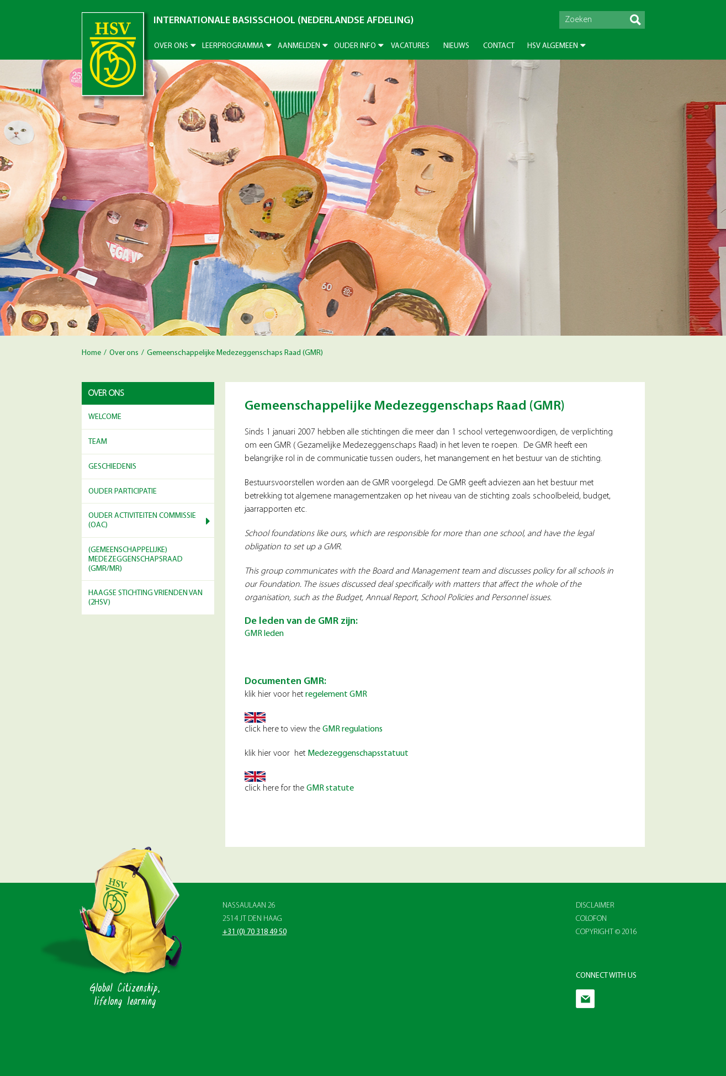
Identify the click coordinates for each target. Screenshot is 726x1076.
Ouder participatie (122, 491)
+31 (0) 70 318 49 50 (254, 932)
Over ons (171, 46)
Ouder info (355, 46)
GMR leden (264, 633)
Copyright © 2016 (606, 932)
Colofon (591, 919)
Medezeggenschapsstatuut (358, 753)
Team (97, 442)
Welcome (104, 417)
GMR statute (330, 788)
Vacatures (410, 46)
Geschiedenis (112, 467)
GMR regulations (352, 729)
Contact (499, 46)
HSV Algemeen (552, 46)
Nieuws (456, 46)
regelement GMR (336, 694)
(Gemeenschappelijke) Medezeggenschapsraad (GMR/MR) (135, 559)
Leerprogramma (233, 46)
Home (91, 353)
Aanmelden (299, 46)
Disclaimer (595, 906)
